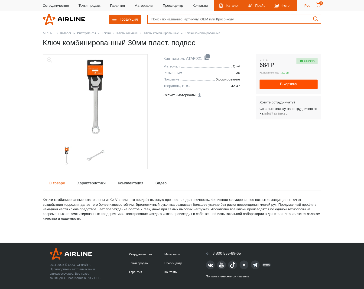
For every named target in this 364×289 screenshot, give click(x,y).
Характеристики (91, 183)
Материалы (143, 5)
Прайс (260, 5)
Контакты (200, 5)
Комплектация (130, 183)
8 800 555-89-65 (227, 253)
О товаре (57, 183)
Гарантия (117, 5)
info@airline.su (275, 113)
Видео (161, 183)
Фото (285, 5)
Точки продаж (89, 5)
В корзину (288, 84)
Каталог (232, 5)
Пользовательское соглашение (227, 276)
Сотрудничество (56, 5)
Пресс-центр (173, 5)
